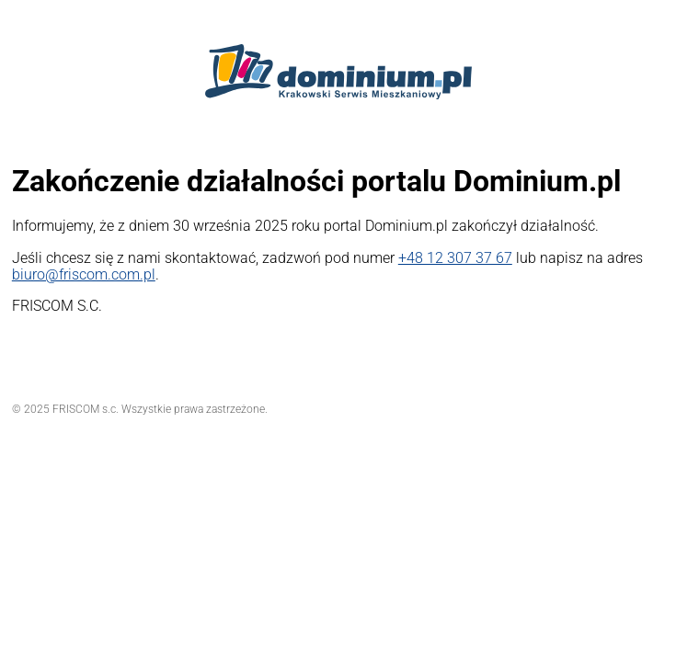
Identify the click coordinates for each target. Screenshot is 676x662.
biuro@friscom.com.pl (83, 274)
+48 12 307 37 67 (455, 258)
